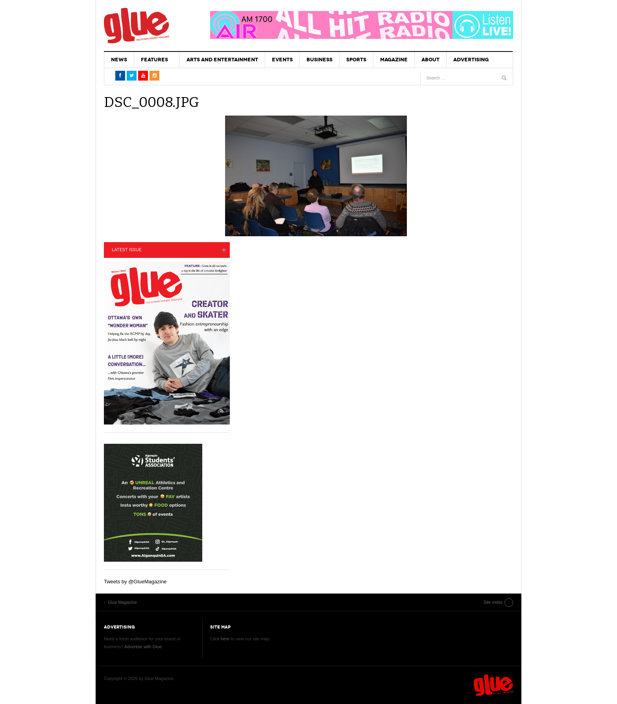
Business (320, 59)
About (430, 59)
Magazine (394, 59)
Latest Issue (127, 249)
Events (282, 59)
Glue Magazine (136, 25)
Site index (493, 602)
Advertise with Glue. (143, 646)
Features (154, 59)
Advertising (471, 59)
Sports (356, 59)
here (225, 638)
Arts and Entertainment (222, 59)
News (119, 59)
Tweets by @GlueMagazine (135, 582)
